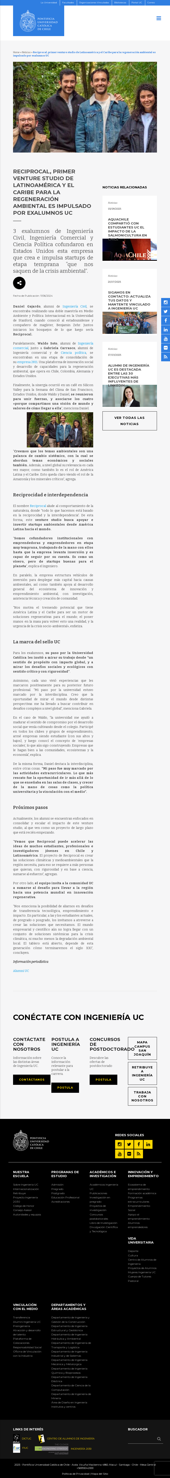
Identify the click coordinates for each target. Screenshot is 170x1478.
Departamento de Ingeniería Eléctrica (69, 1379)
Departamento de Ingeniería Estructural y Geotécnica (69, 1328)
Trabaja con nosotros (142, 1096)
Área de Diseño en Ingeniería (69, 1402)
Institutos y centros (63, 1406)
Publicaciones (98, 1193)
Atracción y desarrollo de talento (27, 1332)
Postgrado (58, 1193)
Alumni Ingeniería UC (27, 1321)
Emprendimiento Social (139, 1208)
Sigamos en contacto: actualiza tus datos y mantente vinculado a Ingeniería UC (129, 300)
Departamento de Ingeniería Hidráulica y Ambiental (69, 1336)
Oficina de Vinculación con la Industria (27, 1353)
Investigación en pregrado (100, 1199)
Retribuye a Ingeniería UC (142, 1073)
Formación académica (142, 1193)
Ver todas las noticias (129, 421)
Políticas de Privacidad (75, 1473)
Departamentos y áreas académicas (68, 1307)
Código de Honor (23, 1205)
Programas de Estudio (65, 1174)
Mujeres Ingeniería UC (142, 1272)
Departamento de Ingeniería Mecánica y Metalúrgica (69, 1362)
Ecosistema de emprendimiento (139, 1186)
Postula (65, 1087)
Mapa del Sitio (99, 1473)
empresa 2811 (27, 362)
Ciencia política (73, 353)
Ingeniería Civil (75, 306)
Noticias (26, 52)
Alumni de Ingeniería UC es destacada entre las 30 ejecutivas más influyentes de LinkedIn (128, 375)
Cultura (133, 1255)
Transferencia (21, 1317)
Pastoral (133, 1281)
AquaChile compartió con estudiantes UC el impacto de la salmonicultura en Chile (127, 229)
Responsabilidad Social (27, 1347)
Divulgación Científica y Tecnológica (104, 1229)
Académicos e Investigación (103, 1174)
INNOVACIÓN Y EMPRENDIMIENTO (143, 1174)
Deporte (133, 1251)
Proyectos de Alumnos (142, 1268)
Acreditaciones (60, 1201)
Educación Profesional (65, 1197)
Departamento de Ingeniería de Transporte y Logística (71, 1345)
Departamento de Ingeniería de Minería (71, 1396)
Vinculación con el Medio (25, 1307)
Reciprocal (38, 506)
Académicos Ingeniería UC (104, 1186)
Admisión (57, 1184)
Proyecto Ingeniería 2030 (25, 1199)
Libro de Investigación (103, 1223)
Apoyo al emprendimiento (139, 1216)
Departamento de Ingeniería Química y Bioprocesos (69, 1370)
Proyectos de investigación (98, 1208)
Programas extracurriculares (138, 1199)
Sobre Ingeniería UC (25, 1184)
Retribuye (19, 1193)
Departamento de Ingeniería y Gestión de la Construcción (70, 1319)
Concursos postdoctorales (99, 1216)
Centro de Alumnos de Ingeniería (142, 1261)
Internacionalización (26, 1189)
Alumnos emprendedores (138, 1225)
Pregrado (57, 1189)
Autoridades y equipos (27, 1214)
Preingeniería (21, 1326)
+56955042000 (85, 1468)
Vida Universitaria (141, 1240)
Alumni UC (21, 971)
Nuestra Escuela (21, 1174)
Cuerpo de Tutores (139, 1276)
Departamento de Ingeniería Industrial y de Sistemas (69, 1353)
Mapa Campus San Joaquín (142, 1048)
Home (16, 52)
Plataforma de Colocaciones (22, 1341)
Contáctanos (31, 1079)
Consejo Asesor (22, 1210)
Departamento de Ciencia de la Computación (71, 1387)
